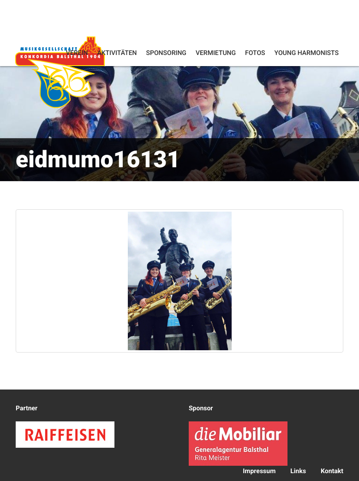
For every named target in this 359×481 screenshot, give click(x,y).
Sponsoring (166, 53)
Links (298, 471)
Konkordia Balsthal (60, 72)
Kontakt (332, 471)
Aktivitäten (117, 53)
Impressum (259, 471)
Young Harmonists (307, 53)
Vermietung (216, 53)
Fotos (255, 53)
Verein (77, 53)
